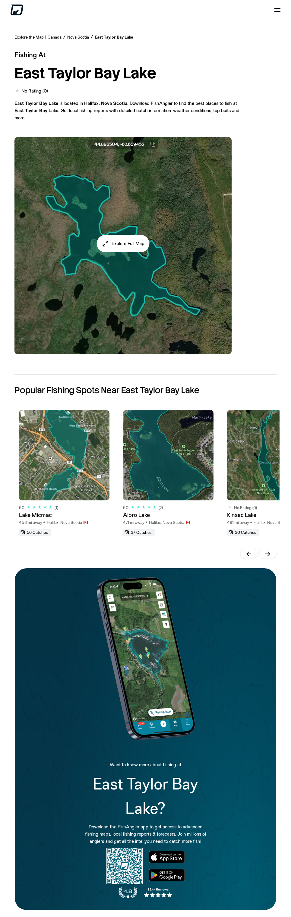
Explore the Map (29, 37)
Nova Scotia (78, 37)
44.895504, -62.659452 (125, 144)
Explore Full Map (128, 243)
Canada (55, 37)
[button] (123, 243)
